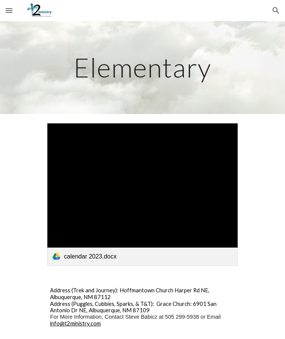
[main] (142, 67)
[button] (9, 10)
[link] (142, 194)
